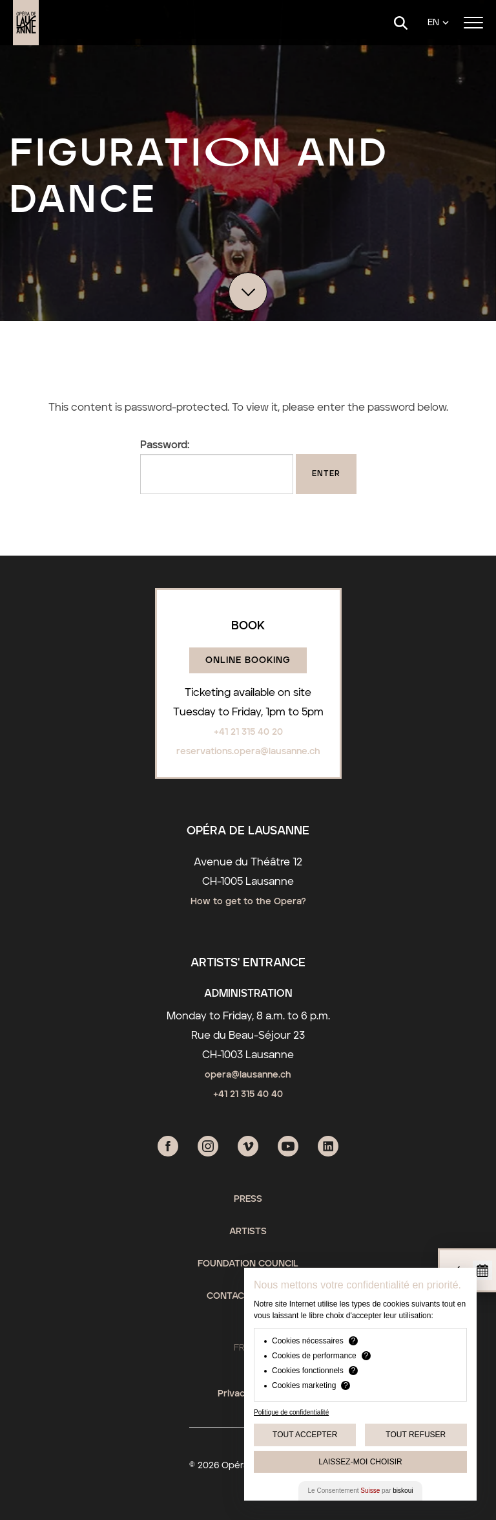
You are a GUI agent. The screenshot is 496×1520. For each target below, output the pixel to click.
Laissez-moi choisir (360, 1461)
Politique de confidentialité (291, 1412)
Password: (216, 467)
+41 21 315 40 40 (248, 1094)
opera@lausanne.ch (248, 1075)
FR (239, 1347)
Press (248, 1199)
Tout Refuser (416, 1434)
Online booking (248, 660)
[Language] (438, 23)
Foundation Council (248, 1263)
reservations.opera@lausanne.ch (248, 751)
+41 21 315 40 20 (248, 732)
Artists (248, 1231)
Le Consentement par (360, 1490)
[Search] (401, 23)
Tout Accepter (305, 1434)
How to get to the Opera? (248, 901)
